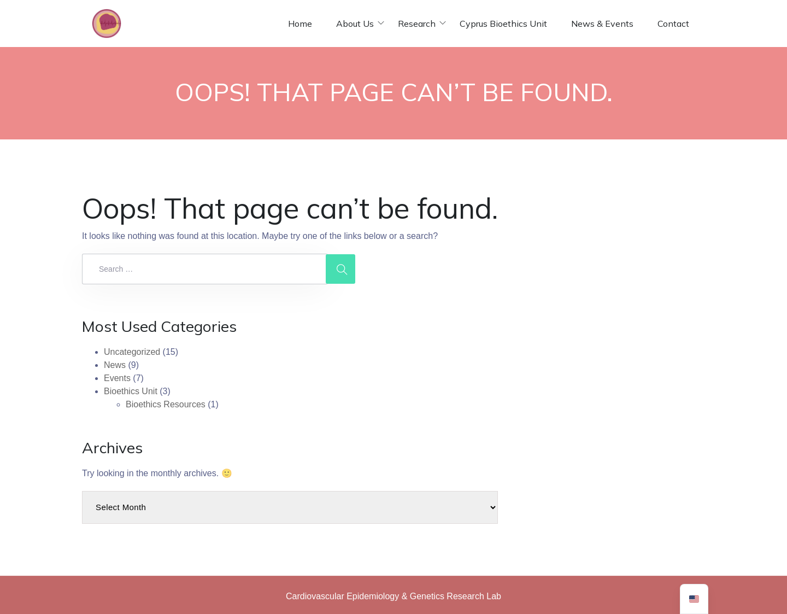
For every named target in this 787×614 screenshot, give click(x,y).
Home (300, 23)
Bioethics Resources (165, 404)
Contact (673, 23)
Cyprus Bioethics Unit (503, 23)
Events (117, 378)
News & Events (602, 23)
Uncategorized (132, 351)
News (115, 365)
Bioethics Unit (130, 391)
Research (417, 23)
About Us (355, 23)
